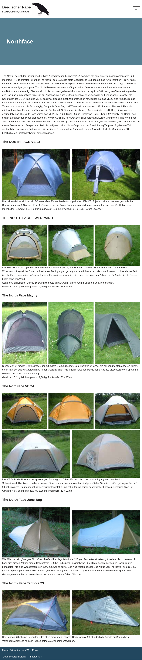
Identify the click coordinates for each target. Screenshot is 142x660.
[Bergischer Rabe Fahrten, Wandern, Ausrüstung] (26, 9)
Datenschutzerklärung (14, 657)
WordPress (32, 650)
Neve (5, 650)
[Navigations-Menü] (136, 8)
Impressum (36, 657)
